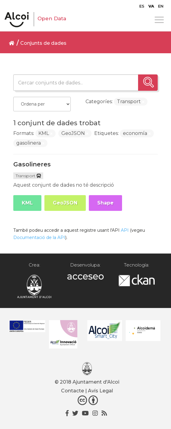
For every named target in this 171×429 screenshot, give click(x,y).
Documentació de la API (39, 237)
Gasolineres (32, 164)
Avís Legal (100, 391)
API (125, 230)
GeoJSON (65, 203)
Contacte (72, 391)
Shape (105, 203)
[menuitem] (141, 6)
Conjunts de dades (43, 43)
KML (27, 203)
